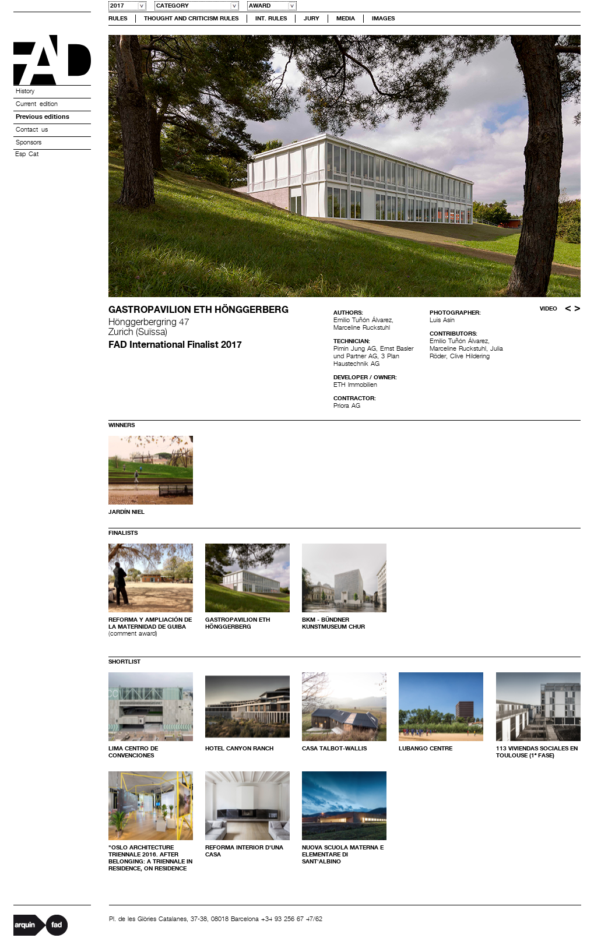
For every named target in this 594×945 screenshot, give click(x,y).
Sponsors (28, 142)
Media (345, 19)
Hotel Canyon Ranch (239, 749)
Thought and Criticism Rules (191, 19)
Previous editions (42, 117)
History (25, 91)
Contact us (32, 129)
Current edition (37, 104)
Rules (117, 19)
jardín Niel (126, 512)
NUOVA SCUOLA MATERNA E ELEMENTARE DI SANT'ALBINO (343, 855)
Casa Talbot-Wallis (334, 749)
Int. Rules (271, 19)
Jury (311, 19)
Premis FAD (52, 60)
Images (383, 19)
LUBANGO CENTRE (425, 749)
